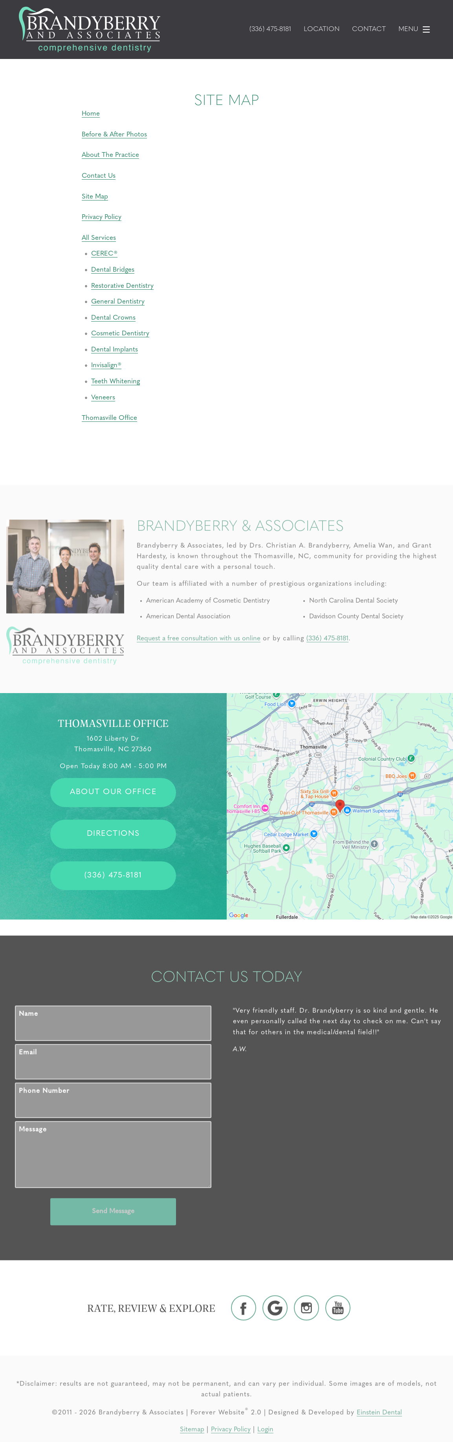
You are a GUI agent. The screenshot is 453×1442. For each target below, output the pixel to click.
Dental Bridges (112, 270)
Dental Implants (114, 349)
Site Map (95, 196)
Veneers (103, 397)
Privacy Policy (101, 217)
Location (321, 29)
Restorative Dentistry (122, 286)
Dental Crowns (113, 318)
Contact (369, 29)
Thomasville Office (109, 418)
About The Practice (110, 155)
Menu (416, 29)
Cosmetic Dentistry (120, 333)
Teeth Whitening (115, 381)
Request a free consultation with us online (198, 669)
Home (91, 113)
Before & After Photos (114, 134)
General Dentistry (118, 301)
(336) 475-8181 (327, 669)
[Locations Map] (340, 806)
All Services (99, 238)
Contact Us (99, 176)
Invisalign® (106, 365)
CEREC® (104, 253)
